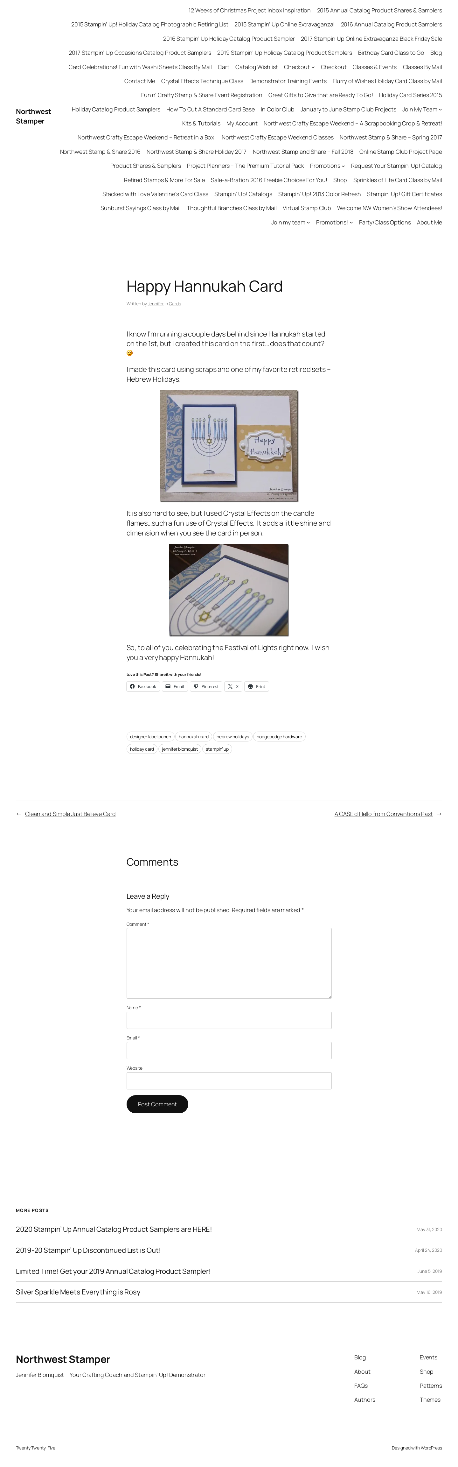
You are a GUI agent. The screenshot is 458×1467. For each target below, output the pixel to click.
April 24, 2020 (428, 1250)
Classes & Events (375, 67)
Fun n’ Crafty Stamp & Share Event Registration (201, 95)
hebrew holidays (233, 737)
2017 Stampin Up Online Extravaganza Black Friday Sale (371, 38)
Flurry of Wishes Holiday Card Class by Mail (387, 81)
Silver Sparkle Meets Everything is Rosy (78, 1292)
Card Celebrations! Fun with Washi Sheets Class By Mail (140, 67)
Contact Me (139, 81)
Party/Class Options (385, 222)
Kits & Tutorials (201, 123)
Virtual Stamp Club (307, 208)
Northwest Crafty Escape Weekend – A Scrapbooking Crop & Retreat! (353, 123)
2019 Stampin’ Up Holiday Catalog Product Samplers (284, 52)
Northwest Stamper (34, 116)
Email (133, 1038)
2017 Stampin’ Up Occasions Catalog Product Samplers (140, 52)
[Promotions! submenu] (351, 222)
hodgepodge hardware (279, 737)
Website (134, 1068)
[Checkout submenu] (313, 67)
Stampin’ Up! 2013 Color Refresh (319, 194)
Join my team (288, 222)
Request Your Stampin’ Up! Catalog (396, 165)
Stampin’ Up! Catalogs (243, 194)
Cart (223, 67)
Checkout (297, 67)
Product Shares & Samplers (145, 165)
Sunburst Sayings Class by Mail (141, 208)
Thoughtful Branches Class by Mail (232, 208)
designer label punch (150, 737)
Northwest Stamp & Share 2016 (100, 151)
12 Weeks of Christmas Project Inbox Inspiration (250, 10)
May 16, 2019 (429, 1292)
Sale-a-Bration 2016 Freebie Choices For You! (269, 180)
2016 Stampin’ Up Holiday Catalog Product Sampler (229, 38)
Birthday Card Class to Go (391, 52)
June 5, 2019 (430, 1271)
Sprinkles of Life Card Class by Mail (397, 180)
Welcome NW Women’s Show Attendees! (389, 208)
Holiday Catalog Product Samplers (116, 109)
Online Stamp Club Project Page (400, 151)
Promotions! (332, 222)
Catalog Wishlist (256, 67)
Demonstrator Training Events (288, 81)
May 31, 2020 (429, 1229)
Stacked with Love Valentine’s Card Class (155, 194)
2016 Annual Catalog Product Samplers (391, 24)
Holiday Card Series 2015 (410, 95)
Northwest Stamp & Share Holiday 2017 (196, 151)
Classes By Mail (422, 67)
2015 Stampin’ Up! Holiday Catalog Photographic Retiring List (149, 24)
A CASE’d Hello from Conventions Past (384, 814)
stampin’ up (217, 749)
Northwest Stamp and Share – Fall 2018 (303, 151)
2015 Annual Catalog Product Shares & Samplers (379, 10)
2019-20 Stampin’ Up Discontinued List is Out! (88, 1250)
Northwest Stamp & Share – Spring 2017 (391, 137)
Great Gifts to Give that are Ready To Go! (320, 95)
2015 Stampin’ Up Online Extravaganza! (284, 24)
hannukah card (194, 737)
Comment (138, 924)
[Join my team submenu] (308, 222)
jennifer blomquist (180, 749)
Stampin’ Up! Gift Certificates (404, 194)
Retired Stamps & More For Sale (164, 180)
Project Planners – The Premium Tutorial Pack (245, 165)
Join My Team (419, 109)
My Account (242, 123)
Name (134, 1007)
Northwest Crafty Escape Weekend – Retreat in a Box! (147, 137)
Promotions (325, 165)
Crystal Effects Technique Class (202, 81)
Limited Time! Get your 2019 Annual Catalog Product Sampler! (113, 1271)
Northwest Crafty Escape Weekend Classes (277, 137)
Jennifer (155, 304)
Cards (175, 304)
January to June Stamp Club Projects (348, 109)
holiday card (142, 749)
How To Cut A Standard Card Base (210, 109)
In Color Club (278, 109)
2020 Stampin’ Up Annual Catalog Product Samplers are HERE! (114, 1229)
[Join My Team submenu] (440, 109)
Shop (340, 180)
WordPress (431, 1448)
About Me (429, 222)
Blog (436, 52)
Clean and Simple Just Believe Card (70, 814)
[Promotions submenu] (343, 165)
